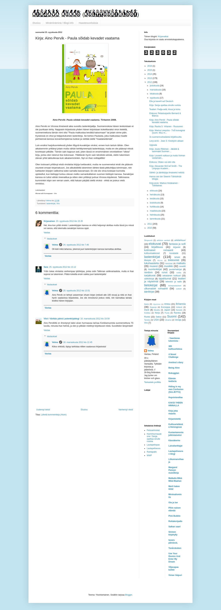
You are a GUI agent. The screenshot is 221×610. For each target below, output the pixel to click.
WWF (149, 455)
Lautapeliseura (153, 448)
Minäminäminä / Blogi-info (60, 23)
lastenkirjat (50, 203)
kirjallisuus (157, 247)
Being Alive (174, 368)
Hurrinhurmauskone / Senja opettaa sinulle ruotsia (154, 438)
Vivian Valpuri (175, 575)
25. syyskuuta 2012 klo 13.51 (76, 290)
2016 (150, 66)
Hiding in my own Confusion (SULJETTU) (176, 389)
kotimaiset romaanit (158, 250)
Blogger (128, 595)
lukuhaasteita (151, 263)
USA (156, 319)
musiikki (168, 266)
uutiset (179, 289)
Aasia (146, 304)
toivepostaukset (174, 286)
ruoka (178, 272)
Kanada (179, 310)
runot (164, 272)
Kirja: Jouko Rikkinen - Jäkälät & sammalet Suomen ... (164, 150)
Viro (58, 203)
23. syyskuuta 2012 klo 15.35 (69, 221)
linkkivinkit (173, 260)
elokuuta (154, 190)
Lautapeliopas (153, 445)
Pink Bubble (174, 516)
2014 (150, 74)
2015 (150, 70)
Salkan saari (175, 526)
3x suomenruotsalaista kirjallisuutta (165, 137)
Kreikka (147, 313)
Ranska (177, 313)
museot (154, 266)
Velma (55, 245)
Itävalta (157, 310)
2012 (150, 82)
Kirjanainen (49, 221)
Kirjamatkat (163, 36)
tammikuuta (155, 219)
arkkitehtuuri (180, 240)
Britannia (181, 304)
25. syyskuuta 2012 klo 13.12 (62, 267)
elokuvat (155, 243)
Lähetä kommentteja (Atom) (53, 414)
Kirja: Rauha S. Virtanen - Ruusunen (166, 126)
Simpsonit (148, 240)
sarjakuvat (150, 275)
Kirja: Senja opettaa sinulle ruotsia (165, 105)
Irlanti (146, 310)
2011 (150, 224)
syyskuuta (155, 98)
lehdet (177, 257)
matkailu (181, 263)
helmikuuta (155, 215)
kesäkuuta (155, 198)
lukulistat (168, 263)
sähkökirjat (149, 279)
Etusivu (37, 23)
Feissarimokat (153, 430)
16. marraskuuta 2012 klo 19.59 (95, 318)
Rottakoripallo (175, 521)
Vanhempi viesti (125, 409)
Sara (46, 267)
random (148, 272)
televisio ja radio (174, 281)
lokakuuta (154, 94)
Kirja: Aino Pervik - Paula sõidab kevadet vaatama (164, 121)
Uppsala (153, 145)
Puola (167, 313)
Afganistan (157, 304)
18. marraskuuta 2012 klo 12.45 (77, 342)
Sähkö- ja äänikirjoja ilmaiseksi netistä (166, 172)
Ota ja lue (173, 502)
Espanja (153, 307)
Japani (167, 310)
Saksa (158, 317)
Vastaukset (52, 239)
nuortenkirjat (155, 269)
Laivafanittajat (175, 446)
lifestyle (147, 260)
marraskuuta (156, 90)
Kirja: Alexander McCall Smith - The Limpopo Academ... (165, 167)
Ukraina (168, 320)
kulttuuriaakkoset (152, 253)
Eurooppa (165, 307)
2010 (150, 228)
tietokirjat (150, 285)
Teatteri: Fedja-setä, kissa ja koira (164, 109)
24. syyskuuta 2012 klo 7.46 (76, 245)
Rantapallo (152, 452)
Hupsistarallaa (176, 397)
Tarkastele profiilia (152, 382)
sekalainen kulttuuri (171, 275)
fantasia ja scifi (177, 244)
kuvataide (173, 253)
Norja (157, 313)
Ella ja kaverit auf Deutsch (161, 101)
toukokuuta (155, 203)
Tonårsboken (175, 548)
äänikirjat (149, 291)
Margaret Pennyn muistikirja (174, 470)
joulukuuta (155, 85)
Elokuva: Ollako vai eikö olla (162, 162)
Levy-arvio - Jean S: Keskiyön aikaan (166, 141)
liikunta (159, 260)
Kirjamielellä (175, 419)
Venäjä (178, 320)
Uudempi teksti (43, 409)
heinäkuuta (155, 194)
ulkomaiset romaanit (156, 288)
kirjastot (176, 247)
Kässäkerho (174, 440)
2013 (150, 78)
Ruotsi (147, 317)
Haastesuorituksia (88, 23)
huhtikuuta (155, 207)
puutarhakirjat (175, 269)
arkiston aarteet (163, 240)
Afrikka (167, 304)
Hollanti (179, 307)
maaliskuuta (155, 211)
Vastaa (47, 232)
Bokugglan (174, 373)
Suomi (171, 316)
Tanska (147, 320)
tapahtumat (165, 278)
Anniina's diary (176, 362)
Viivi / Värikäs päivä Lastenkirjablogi (61, 318)
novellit (182, 266)
